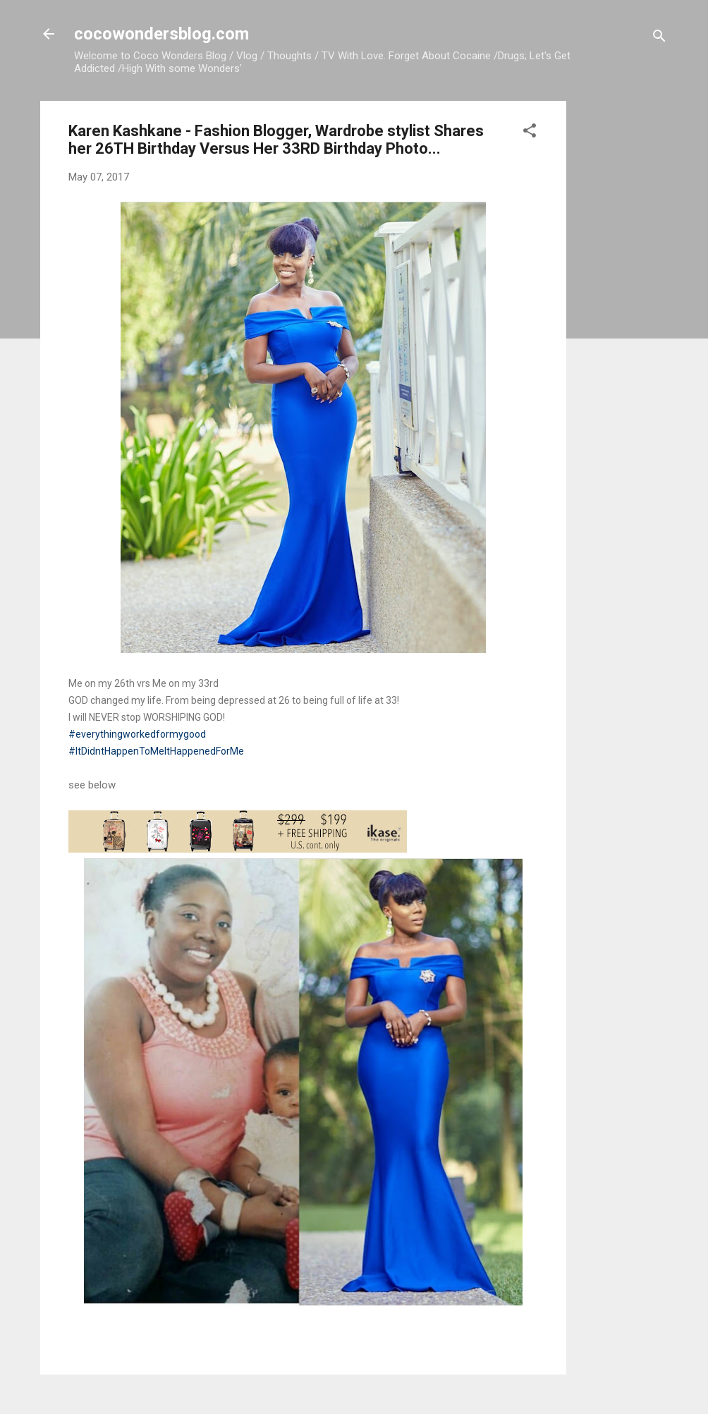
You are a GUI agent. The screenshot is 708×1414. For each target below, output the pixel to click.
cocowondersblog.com (161, 34)
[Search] (659, 38)
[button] (529, 133)
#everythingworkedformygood (137, 734)
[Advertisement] (623, 312)
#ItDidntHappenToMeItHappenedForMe (156, 751)
